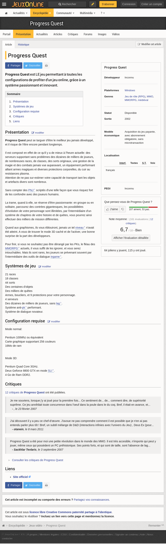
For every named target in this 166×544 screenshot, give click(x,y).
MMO (150, 96)
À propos (32, 534)
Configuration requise (26, 111)
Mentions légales (49, 534)
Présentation (21, 101)
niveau (79, 227)
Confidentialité (77, 534)
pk (23, 307)
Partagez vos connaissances (91, 499)
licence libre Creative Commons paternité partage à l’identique (70, 512)
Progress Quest (47, 23)
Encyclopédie (17, 525)
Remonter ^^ (156, 525)
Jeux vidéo (35, 525)
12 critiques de (25, 392)
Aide (142, 534)
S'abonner (108, 4)
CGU (64, 534)
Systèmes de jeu (23, 106)
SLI (50, 370)
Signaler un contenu (126, 534)
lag (58, 303)
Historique (23, 44)
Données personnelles (100, 534)
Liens (16, 121)
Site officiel (20, 476)
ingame (55, 256)
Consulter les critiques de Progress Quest (37, 460)
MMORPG (131, 100)
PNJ (30, 190)
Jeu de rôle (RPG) (135, 96)
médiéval (143, 100)
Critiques (18, 116)
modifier (37, 132)
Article (8, 44)
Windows (130, 90)
